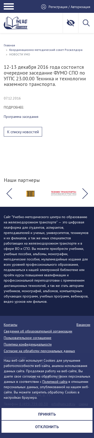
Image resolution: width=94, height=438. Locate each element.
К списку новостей (23, 131)
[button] (9, 193)
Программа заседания (21, 116)
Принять (47, 414)
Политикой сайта (54, 381)
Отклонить (47, 426)
